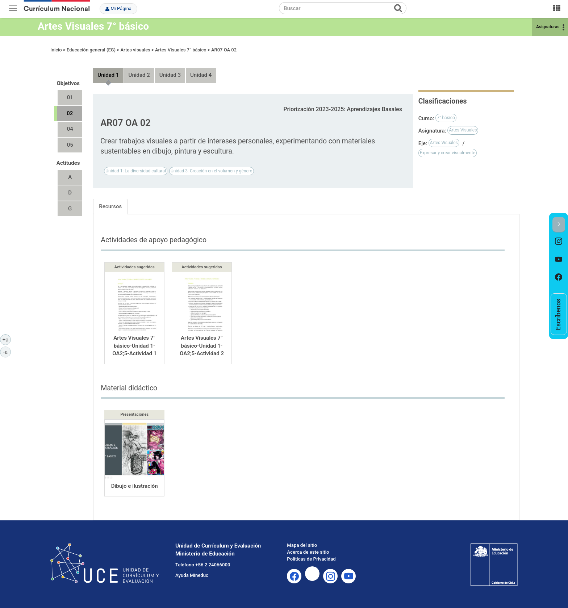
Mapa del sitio (302, 545)
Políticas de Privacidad (311, 559)
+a (7, 339)
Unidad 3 (170, 75)
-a (7, 351)
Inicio (56, 50)
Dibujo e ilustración (134, 486)
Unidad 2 (139, 75)
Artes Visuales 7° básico (93, 26)
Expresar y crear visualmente (447, 152)
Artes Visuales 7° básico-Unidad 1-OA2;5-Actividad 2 (202, 346)
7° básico (446, 117)
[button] (558, 224)
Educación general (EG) (91, 50)
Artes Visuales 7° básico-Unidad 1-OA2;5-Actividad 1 (134, 346)
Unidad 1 (108, 75)
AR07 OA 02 (224, 50)
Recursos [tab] (110, 206)
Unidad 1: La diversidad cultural (135, 170)
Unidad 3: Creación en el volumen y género (211, 170)
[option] (559, 241)
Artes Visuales (463, 130)
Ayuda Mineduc (191, 575)
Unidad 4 (201, 75)
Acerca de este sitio (308, 552)
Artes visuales (135, 50)
